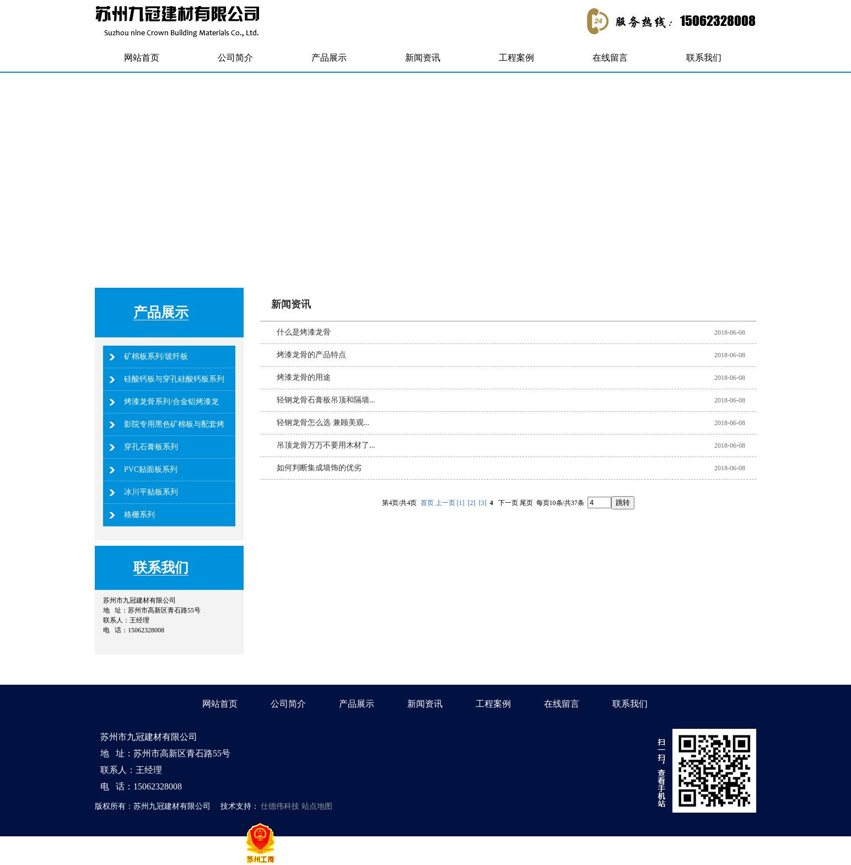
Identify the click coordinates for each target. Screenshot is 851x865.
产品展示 (160, 312)
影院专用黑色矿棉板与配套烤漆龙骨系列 (174, 435)
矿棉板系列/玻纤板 (156, 356)
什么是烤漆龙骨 (304, 332)
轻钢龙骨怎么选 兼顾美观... (323, 422)
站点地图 (316, 806)
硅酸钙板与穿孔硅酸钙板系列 (174, 379)
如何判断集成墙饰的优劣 (319, 468)
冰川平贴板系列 (151, 492)
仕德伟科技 (280, 806)
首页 (427, 503)
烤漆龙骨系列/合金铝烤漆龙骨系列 (171, 412)
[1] (461, 503)
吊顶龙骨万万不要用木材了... (326, 445)
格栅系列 (139, 515)
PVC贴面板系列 (150, 469)
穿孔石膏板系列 (151, 447)
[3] (483, 503)
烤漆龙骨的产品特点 (311, 355)
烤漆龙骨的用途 (304, 377)
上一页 (445, 503)
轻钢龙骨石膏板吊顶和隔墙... (326, 400)
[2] (472, 503)
